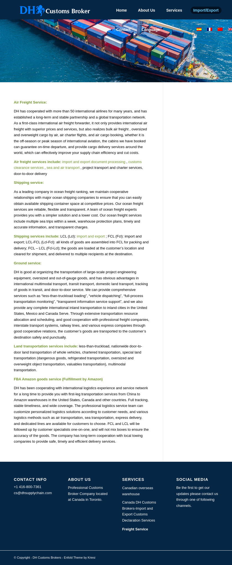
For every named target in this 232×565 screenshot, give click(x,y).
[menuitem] (121, 9)
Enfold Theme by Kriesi (79, 557)
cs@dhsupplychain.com (33, 493)
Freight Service (135, 529)
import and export (91, 236)
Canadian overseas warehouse (137, 491)
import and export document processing (93, 162)
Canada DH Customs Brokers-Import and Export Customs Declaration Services (139, 511)
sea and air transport (63, 168)
